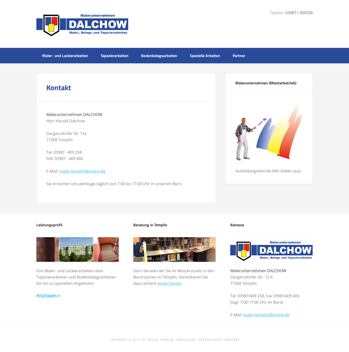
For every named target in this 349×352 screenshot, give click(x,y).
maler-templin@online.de (82, 171)
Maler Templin (161, 340)
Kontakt (232, 340)
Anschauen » (48, 295)
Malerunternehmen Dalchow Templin (82, 23)
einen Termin (170, 283)
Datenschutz (210, 340)
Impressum (185, 340)
